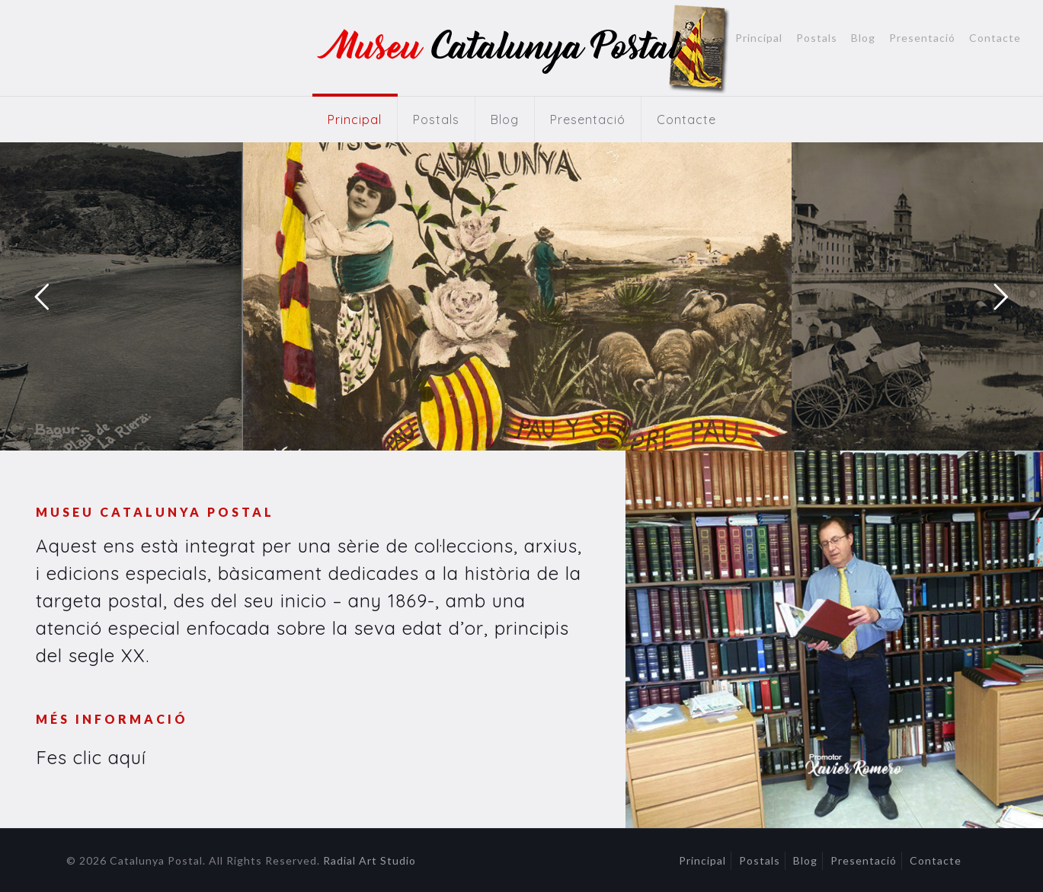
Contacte (995, 38)
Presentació (922, 38)
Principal (758, 38)
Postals (816, 38)
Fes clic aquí (91, 757)
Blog (863, 38)
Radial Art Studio (369, 860)
